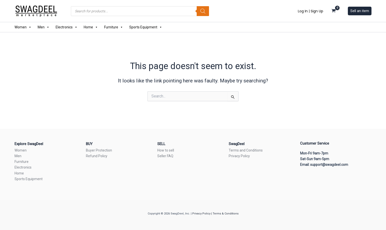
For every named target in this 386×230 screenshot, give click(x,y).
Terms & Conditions (226, 213)
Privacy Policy (239, 156)
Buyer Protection (99, 150)
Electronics (67, 27)
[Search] (203, 11)
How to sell (165, 150)
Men (43, 27)
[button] (359, 11)
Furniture (113, 27)
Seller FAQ (165, 156)
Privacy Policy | (202, 213)
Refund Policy (96, 156)
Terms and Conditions (246, 150)
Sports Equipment (145, 27)
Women (23, 27)
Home (91, 27)
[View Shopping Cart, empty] (333, 11)
